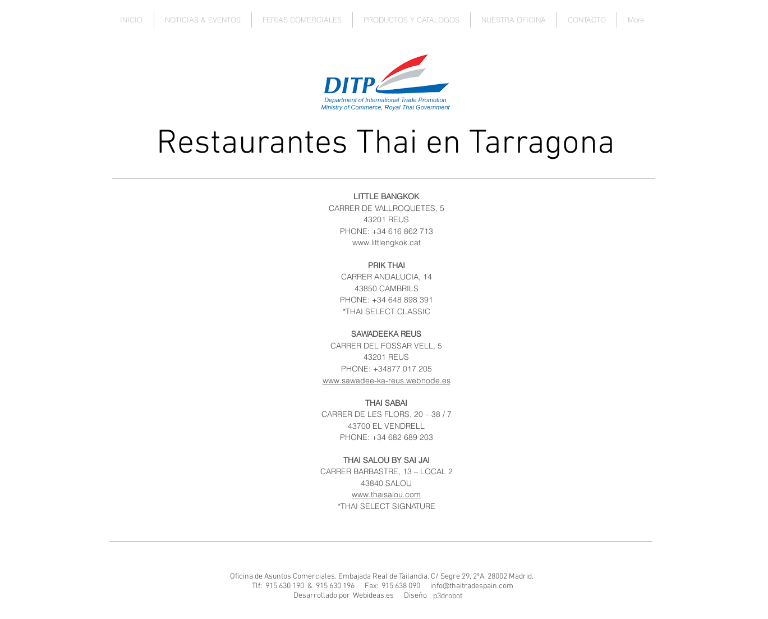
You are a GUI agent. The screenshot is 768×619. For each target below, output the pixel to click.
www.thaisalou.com (386, 494)
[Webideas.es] (374, 596)
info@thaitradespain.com (471, 586)
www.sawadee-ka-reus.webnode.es (386, 380)
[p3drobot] (448, 596)
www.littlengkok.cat (386, 242)
